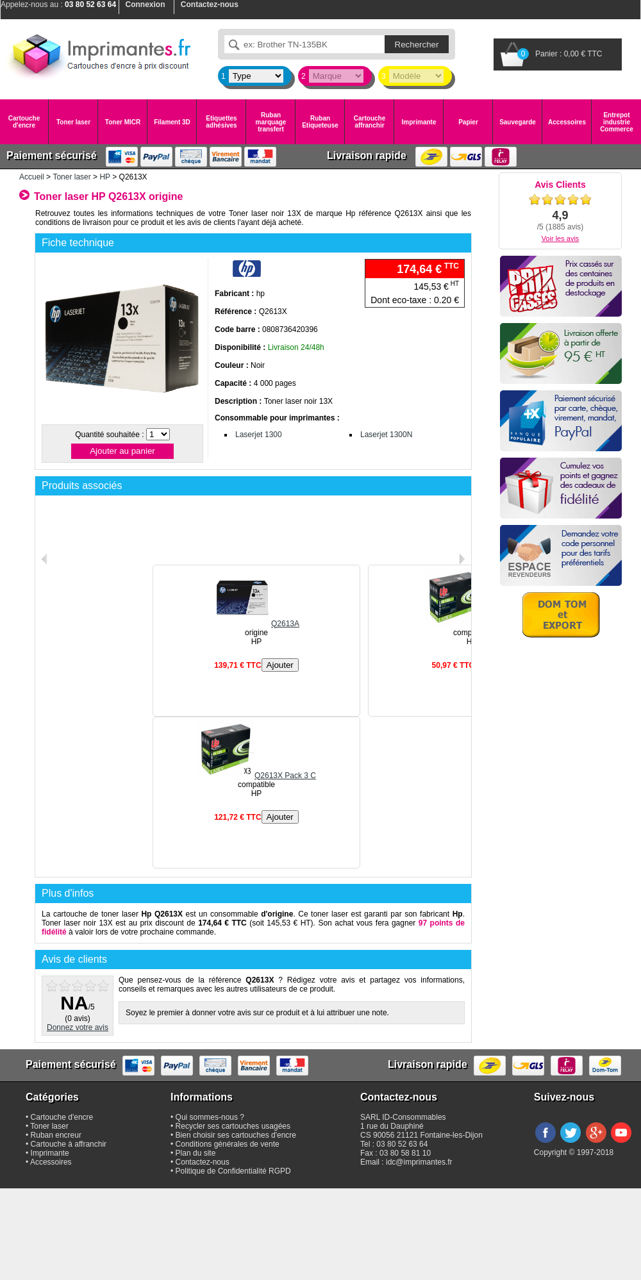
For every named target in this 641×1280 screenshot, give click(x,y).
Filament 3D (172, 122)
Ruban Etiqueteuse (320, 122)
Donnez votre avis (77, 1027)
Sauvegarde (517, 122)
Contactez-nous (202, 1162)
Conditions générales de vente (227, 1144)
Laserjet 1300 (258, 434)
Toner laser (73, 122)
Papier (468, 122)
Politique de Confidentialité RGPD (233, 1171)
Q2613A (256, 623)
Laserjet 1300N (386, 434)
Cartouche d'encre (24, 122)
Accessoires (567, 122)
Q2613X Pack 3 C (256, 775)
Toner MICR (122, 122)
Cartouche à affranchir (69, 1144)
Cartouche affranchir (369, 122)
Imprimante (419, 122)
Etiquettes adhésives (221, 122)
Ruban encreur (56, 1135)
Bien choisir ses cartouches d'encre (236, 1135)
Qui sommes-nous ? (210, 1117)
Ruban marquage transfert (271, 122)
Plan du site (196, 1153)
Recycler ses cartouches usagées (233, 1126)
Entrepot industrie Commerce (616, 122)
